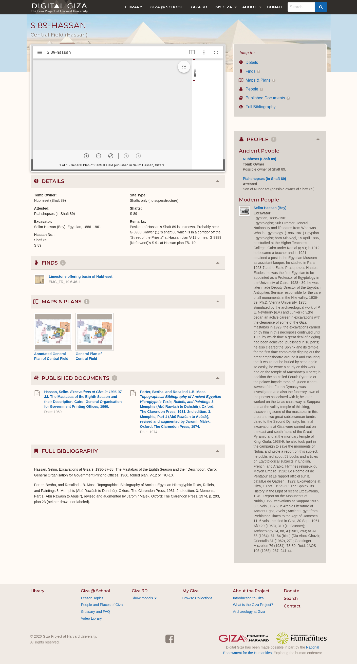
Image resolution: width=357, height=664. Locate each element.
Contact (292, 606)
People (251, 89)
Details (248, 62)
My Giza (223, 7)
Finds (249, 71)
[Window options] (204, 52)
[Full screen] (216, 52)
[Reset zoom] (111, 156)
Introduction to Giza (248, 598)
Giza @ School (166, 7)
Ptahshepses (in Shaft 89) (264, 179)
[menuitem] (133, 7)
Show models (142, 598)
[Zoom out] (98, 156)
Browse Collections (197, 598)
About (249, 7)
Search (291, 598)
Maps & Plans (257, 80)
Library (133, 7)
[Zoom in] (86, 156)
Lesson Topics (92, 598)
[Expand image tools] (184, 67)
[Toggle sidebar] (40, 52)
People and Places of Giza (102, 605)
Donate (275, 7)
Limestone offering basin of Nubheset (80, 276)
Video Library (91, 618)
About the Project (251, 590)
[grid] (207, 114)
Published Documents (264, 98)
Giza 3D (199, 7)
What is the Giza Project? (253, 605)
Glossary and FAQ (95, 612)
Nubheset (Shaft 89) (259, 159)
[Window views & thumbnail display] (192, 52)
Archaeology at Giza (249, 612)
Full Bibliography (257, 107)
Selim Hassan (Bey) (270, 208)
